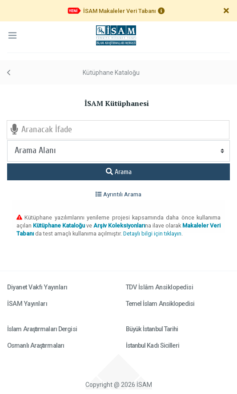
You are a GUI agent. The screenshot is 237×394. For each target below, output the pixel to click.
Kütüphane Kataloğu (111, 72)
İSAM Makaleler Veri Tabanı (119, 11)
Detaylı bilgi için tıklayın (152, 233)
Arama (119, 171)
